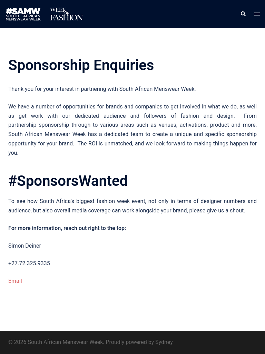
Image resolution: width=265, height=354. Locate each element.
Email (15, 281)
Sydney (164, 342)
